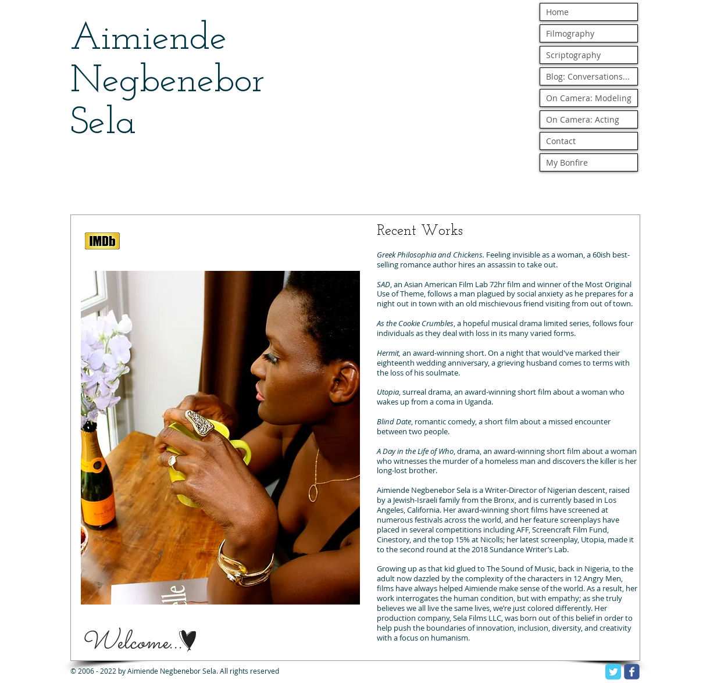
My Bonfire (567, 162)
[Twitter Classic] (613, 672)
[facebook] (632, 672)
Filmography (570, 33)
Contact (561, 140)
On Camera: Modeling (588, 97)
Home (557, 11)
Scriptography (573, 54)
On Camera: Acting (582, 119)
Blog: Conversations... (588, 76)
